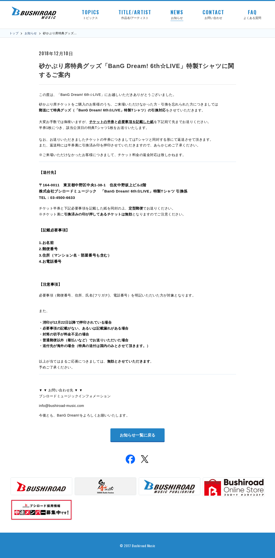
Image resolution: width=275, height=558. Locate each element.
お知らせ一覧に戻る (137, 435)
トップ (13, 33)
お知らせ (31, 33)
